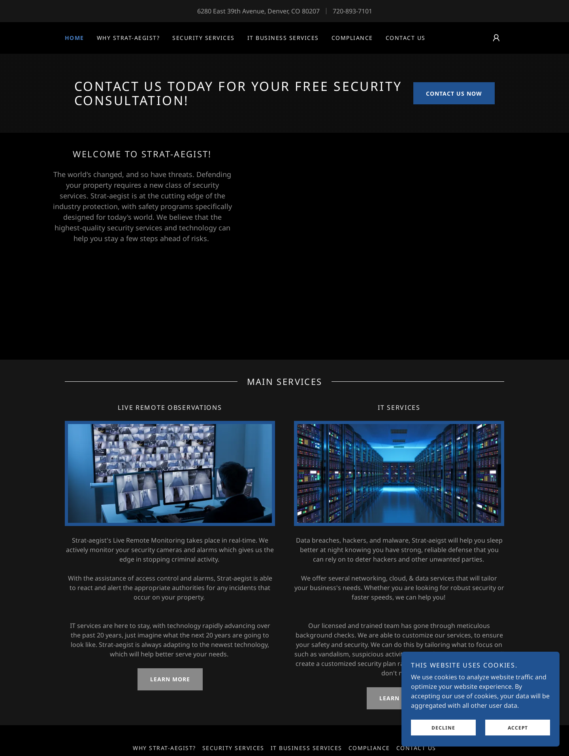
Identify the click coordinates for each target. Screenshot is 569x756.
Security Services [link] (203, 37)
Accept (518, 738)
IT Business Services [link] (283, 37)
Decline (443, 738)
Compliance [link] (352, 37)
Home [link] (74, 37)
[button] (496, 38)
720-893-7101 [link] (352, 11)
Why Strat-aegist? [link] (128, 37)
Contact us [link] (406, 37)
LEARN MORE (170, 679)
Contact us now (454, 93)
